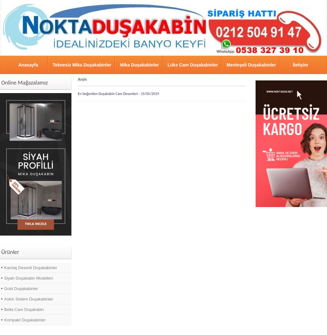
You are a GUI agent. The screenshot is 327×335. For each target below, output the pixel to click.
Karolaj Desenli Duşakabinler (30, 267)
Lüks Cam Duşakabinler (193, 64)
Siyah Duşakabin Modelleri (28, 278)
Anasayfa (28, 64)
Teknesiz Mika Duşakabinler (82, 64)
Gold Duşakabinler (21, 288)
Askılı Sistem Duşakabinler (28, 299)
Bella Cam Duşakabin (24, 309)
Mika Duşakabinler (139, 64)
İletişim (300, 64)
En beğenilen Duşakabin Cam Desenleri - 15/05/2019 (118, 94)
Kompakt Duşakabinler (25, 320)
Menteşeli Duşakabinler (251, 64)
